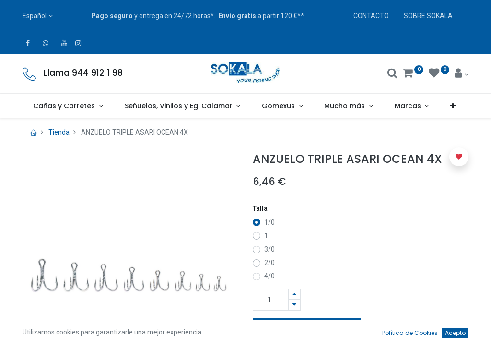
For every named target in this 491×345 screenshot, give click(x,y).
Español (35, 16)
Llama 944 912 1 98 (83, 73)
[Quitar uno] (294, 305)
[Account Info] (461, 74)
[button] (453, 106)
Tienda (59, 132)
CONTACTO (371, 16)
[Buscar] (392, 74)
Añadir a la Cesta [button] (307, 328)
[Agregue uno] (294, 294)
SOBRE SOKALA (428, 16)
